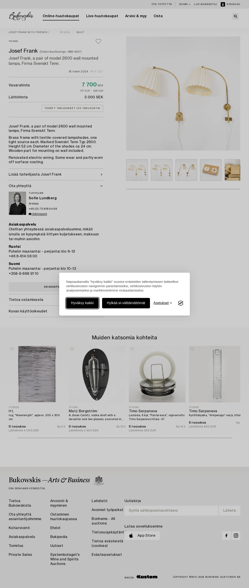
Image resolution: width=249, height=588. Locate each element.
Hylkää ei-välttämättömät (126, 303)
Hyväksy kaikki (82, 303)
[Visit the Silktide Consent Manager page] (180, 303)
